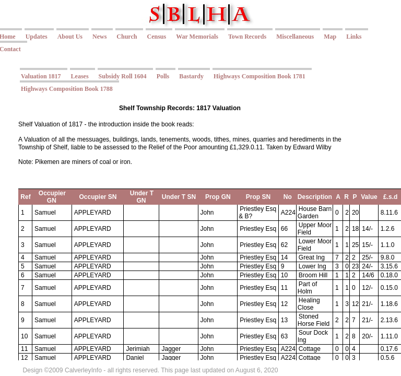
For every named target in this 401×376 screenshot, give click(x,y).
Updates (37, 36)
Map (330, 36)
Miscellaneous (295, 36)
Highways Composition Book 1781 (259, 76)
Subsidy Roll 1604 (123, 76)
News (99, 36)
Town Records (247, 36)
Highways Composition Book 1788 (67, 88)
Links (353, 36)
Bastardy (191, 76)
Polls (163, 76)
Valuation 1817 (41, 76)
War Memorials (197, 36)
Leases (80, 76)
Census (156, 36)
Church (126, 36)
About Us (69, 36)
